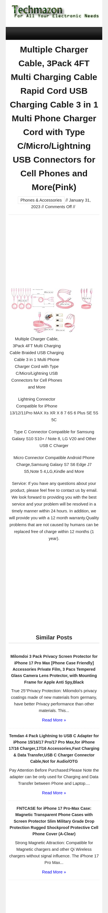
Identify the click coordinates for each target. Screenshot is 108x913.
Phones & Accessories (41, 200)
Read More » (54, 720)
